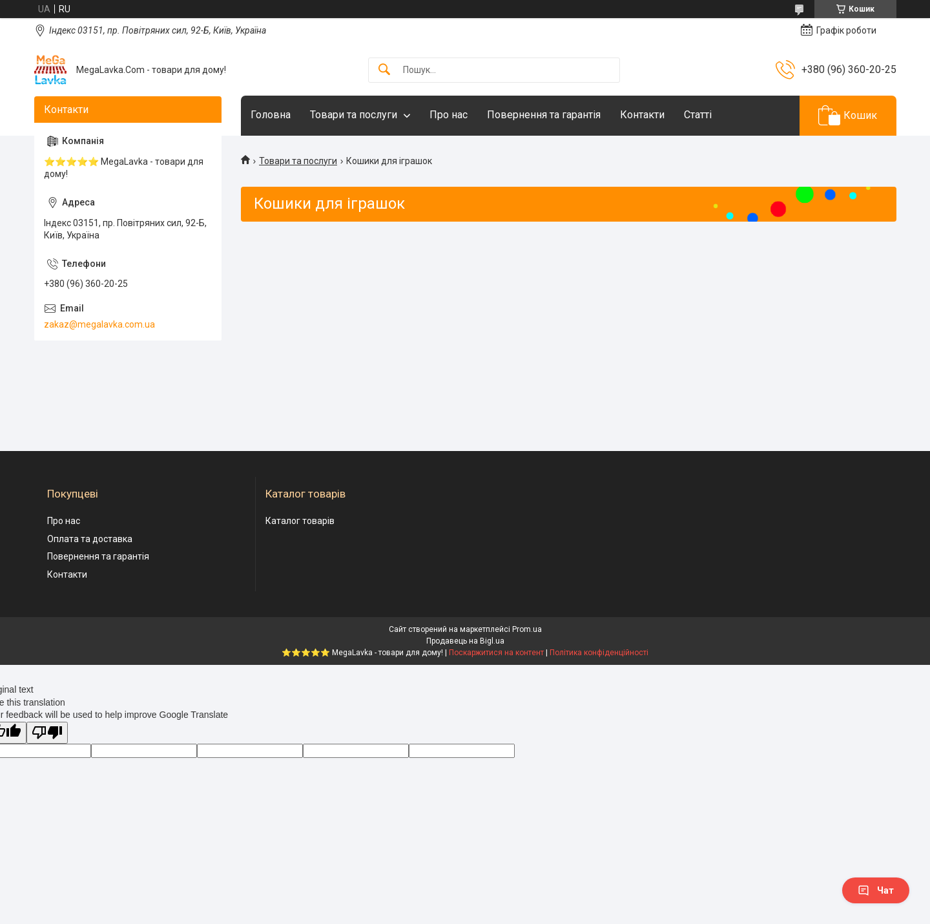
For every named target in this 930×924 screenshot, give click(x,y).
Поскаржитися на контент (496, 652)
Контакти (642, 115)
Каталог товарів (300, 521)
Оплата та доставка (89, 539)
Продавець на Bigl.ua (465, 641)
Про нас (448, 115)
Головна (271, 115)
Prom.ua (527, 629)
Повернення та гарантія (544, 115)
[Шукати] (384, 70)
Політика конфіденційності (599, 652)
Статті (698, 115)
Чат (876, 890)
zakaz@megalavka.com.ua (99, 324)
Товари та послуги (353, 115)
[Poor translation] (47, 733)
